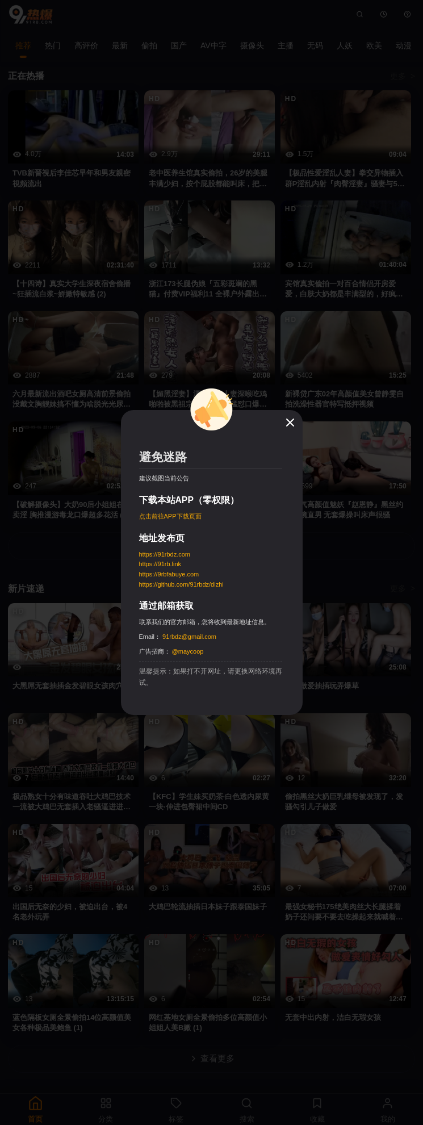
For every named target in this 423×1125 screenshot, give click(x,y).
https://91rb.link (160, 564)
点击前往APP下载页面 (170, 516)
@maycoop (188, 651)
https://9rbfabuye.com (169, 574)
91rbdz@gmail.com (189, 636)
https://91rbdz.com (165, 554)
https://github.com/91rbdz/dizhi (181, 584)
